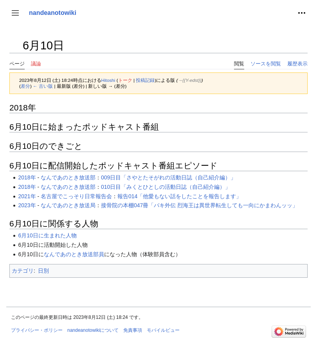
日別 (43, 271)
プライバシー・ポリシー (37, 330)
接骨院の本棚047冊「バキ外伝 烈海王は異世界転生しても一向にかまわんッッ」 (199, 205)
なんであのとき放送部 (68, 177)
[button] (15, 13)
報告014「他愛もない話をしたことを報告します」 (179, 196)
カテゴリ (23, 271)
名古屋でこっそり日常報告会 (76, 196)
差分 (25, 86)
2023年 (27, 205)
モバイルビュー (163, 330)
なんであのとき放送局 (68, 205)
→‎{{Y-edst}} (190, 80)
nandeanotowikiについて (93, 330)
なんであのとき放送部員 (74, 254)
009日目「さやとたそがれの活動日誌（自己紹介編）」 (168, 177)
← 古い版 (43, 86)
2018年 (27, 177)
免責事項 (132, 330)
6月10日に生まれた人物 (47, 235)
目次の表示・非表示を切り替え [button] (15, 49)
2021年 (27, 196)
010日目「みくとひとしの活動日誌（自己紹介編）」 (166, 187)
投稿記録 (145, 80)
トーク (125, 80)
